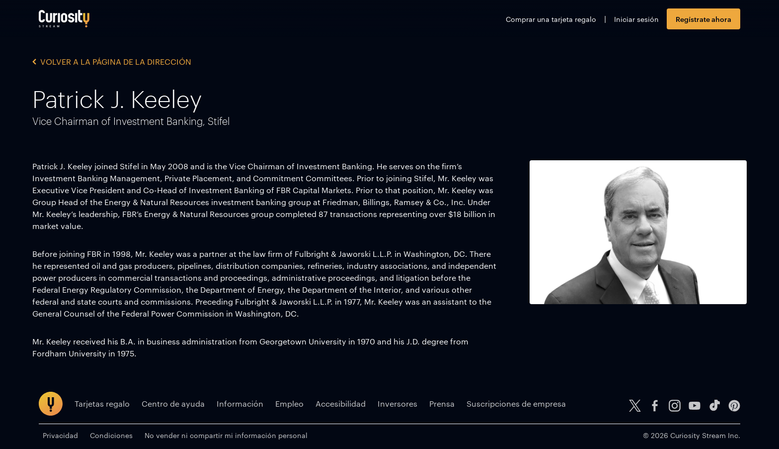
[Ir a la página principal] (64, 18)
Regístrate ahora (703, 18)
